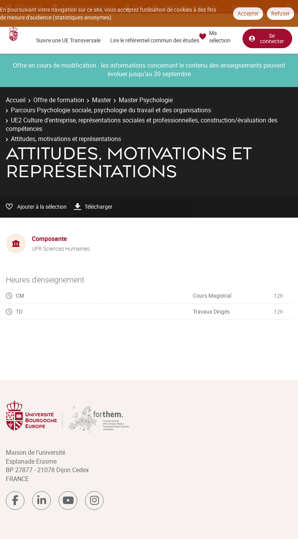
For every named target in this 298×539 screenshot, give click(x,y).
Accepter (248, 13)
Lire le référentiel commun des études (154, 40)
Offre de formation (58, 100)
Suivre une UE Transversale (68, 40)
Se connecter (266, 38)
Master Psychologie (146, 100)
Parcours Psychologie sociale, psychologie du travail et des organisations (111, 110)
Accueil (16, 100)
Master (101, 100)
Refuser (280, 13)
